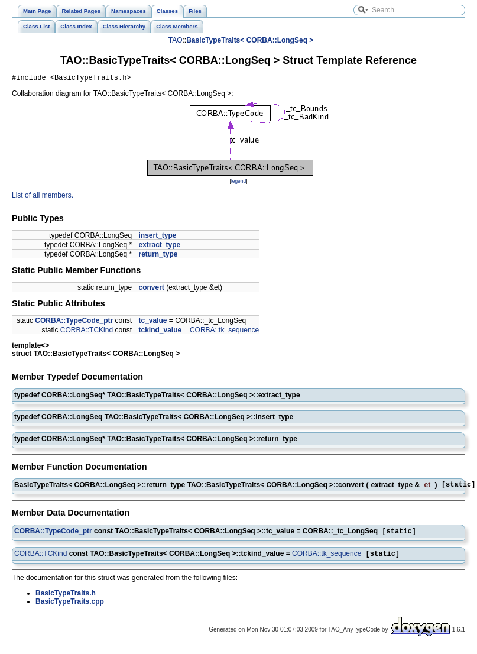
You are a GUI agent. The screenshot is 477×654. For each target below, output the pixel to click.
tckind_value (159, 332)
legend (238, 183)
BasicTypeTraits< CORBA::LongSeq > (249, 40)
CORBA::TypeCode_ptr (74, 322)
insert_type (157, 237)
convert (151, 289)
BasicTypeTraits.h (65, 599)
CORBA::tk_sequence (224, 332)
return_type (157, 256)
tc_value (152, 322)
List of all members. (42, 197)
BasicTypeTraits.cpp (69, 607)
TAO (175, 40)
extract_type (159, 246)
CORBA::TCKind (86, 332)
